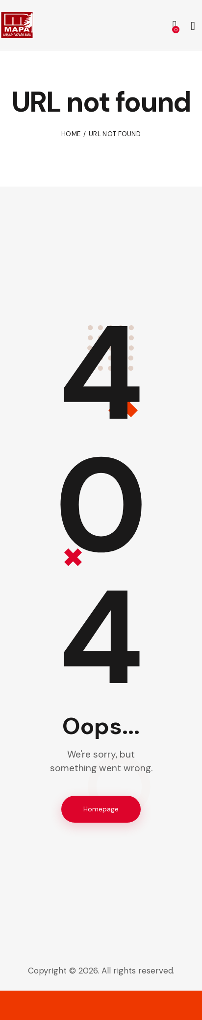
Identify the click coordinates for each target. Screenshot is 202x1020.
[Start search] (193, 26)
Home (70, 134)
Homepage (101, 809)
